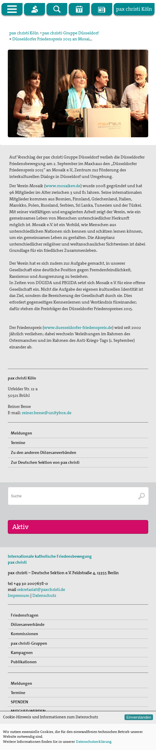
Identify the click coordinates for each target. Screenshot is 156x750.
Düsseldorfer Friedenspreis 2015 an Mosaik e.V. (55, 39)
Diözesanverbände (27, 624)
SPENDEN (19, 702)
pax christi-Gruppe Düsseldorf (70, 33)
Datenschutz (44, 595)
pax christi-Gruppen (29, 643)
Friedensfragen (24, 615)
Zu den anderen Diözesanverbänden (43, 452)
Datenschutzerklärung (93, 741)
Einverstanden (138, 717)
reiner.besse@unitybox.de (46, 412)
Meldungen (21, 433)
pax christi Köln (24, 33)
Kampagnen (22, 652)
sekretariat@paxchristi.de (41, 589)
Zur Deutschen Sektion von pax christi (45, 462)
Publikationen (24, 661)
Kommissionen (24, 633)
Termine (18, 442)
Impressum (18, 595)
